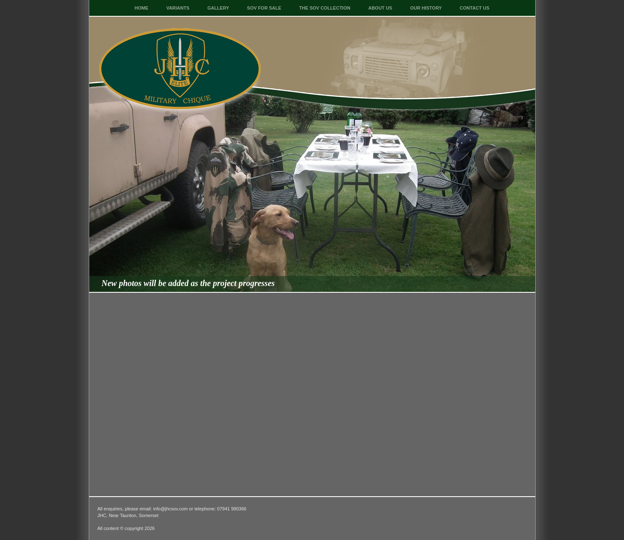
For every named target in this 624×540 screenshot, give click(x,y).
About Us (380, 7)
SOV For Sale (264, 7)
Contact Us (474, 7)
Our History (426, 7)
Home (141, 7)
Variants (177, 7)
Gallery (218, 7)
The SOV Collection (325, 7)
